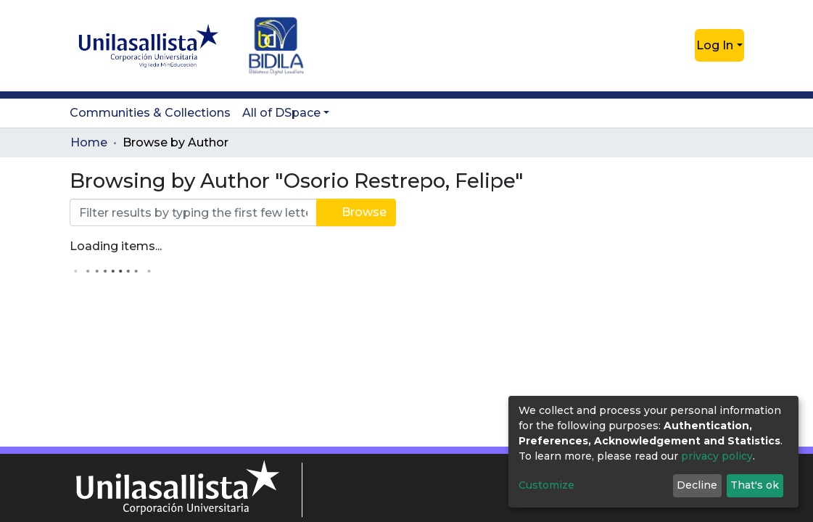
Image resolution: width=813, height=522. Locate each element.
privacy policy (717, 456)
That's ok (754, 485)
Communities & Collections (150, 113)
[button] (682, 45)
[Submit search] (660, 45)
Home (88, 142)
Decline (697, 485)
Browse (356, 212)
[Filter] (193, 212)
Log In (714, 45)
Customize (546, 485)
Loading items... (116, 246)
